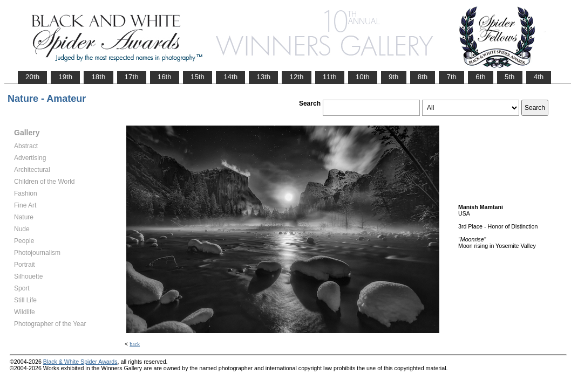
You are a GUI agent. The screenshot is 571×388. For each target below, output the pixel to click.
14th (230, 77)
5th (510, 77)
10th (363, 77)
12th (296, 77)
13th (263, 77)
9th (394, 77)
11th (330, 77)
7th (451, 77)
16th (165, 77)
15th (197, 77)
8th (423, 77)
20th (32, 77)
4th (539, 77)
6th (481, 77)
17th (132, 77)
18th (98, 77)
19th (65, 77)
